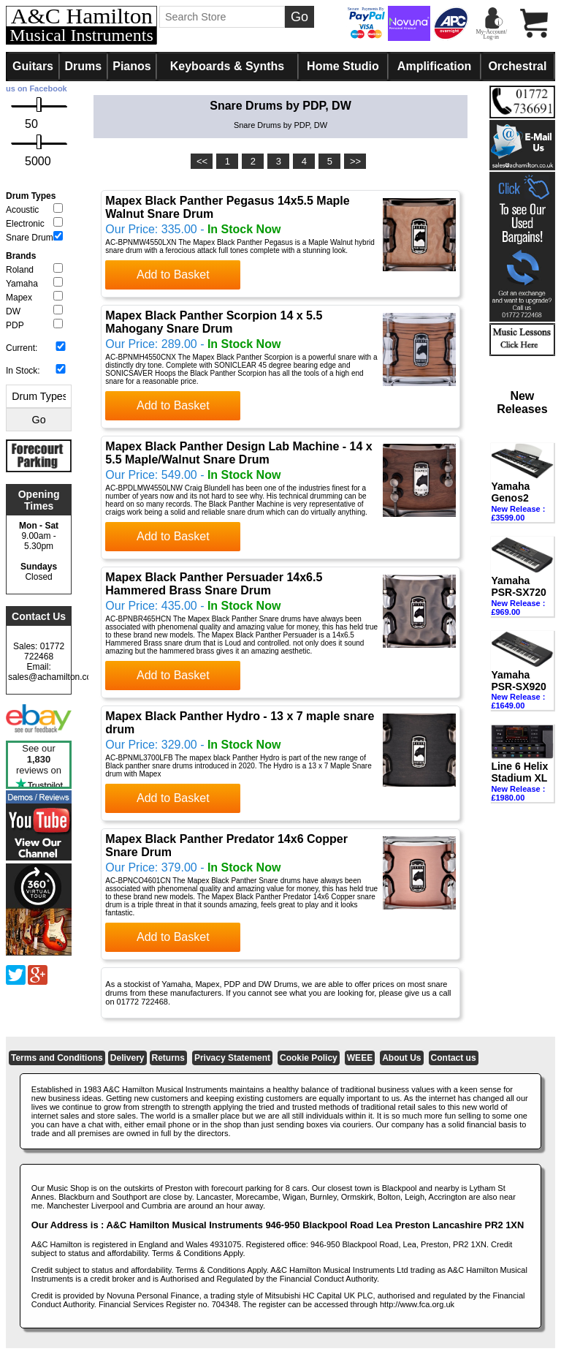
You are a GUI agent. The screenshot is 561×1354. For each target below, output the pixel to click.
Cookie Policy (308, 1058)
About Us (401, 1058)
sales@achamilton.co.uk (55, 677)
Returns (168, 1058)
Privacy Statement (232, 1058)
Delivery (127, 1058)
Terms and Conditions (57, 1058)
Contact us (453, 1058)
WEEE (360, 1058)
